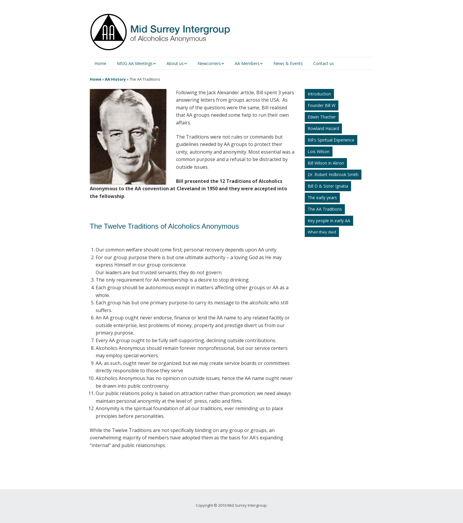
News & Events (288, 63)
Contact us (323, 63)
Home (100, 63)
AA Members (247, 63)
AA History (115, 79)
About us (175, 63)
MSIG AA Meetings (135, 63)
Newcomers (209, 63)
